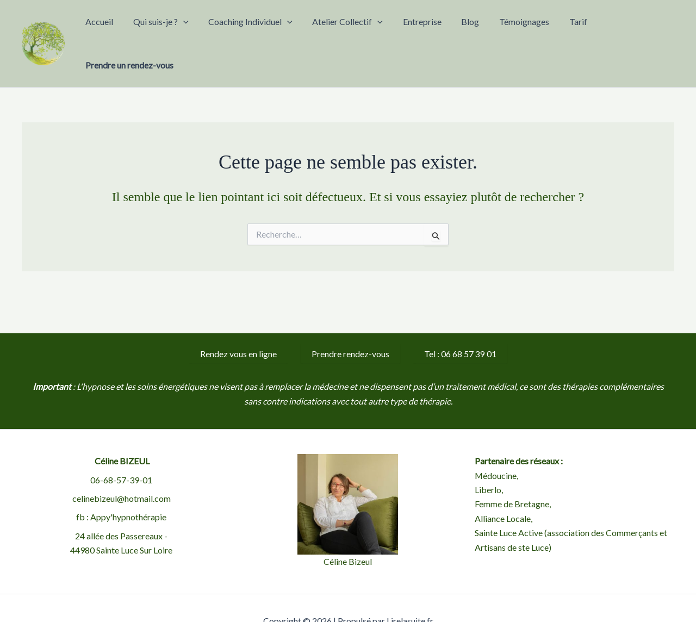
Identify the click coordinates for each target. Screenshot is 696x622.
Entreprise (432, 30)
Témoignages (516, 30)
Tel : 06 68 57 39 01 (460, 327)
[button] (220, 30)
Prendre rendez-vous (350, 327)
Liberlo (488, 463)
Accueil (145, 30)
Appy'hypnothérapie (128, 491)
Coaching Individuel (279, 30)
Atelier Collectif (366, 30)
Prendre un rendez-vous (625, 30)
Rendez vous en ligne (238, 327)
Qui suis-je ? (198, 30)
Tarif (561, 30)
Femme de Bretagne (512, 477)
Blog (471, 30)
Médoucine (496, 449)
